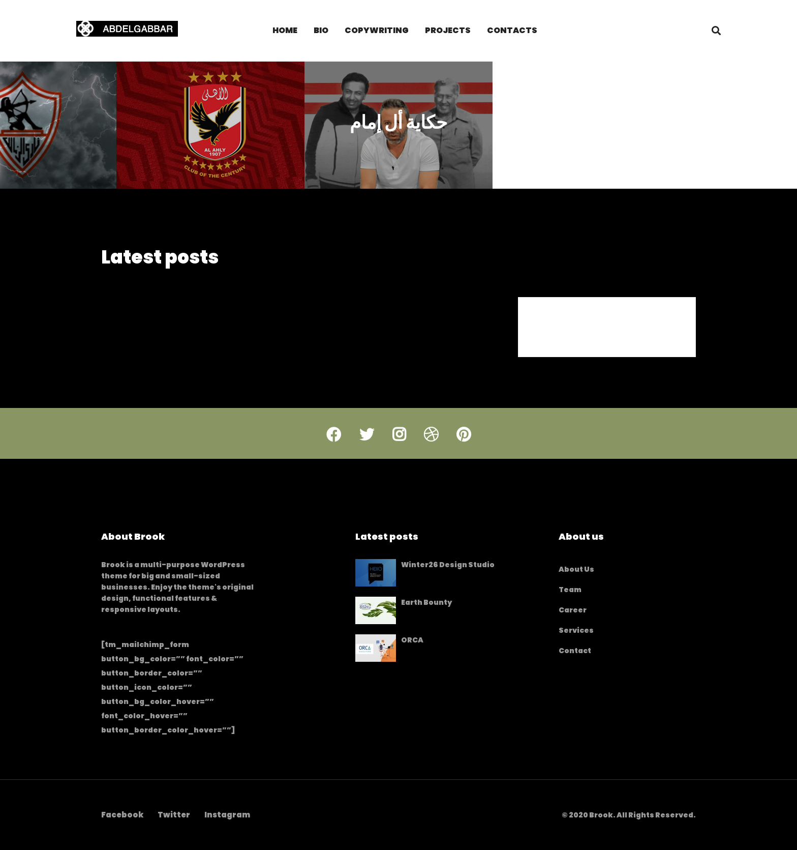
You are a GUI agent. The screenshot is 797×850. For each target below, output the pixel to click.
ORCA (412, 640)
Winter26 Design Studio (448, 565)
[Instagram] (399, 444)
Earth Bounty (426, 602)
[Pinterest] (464, 444)
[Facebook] (334, 444)
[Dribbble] (431, 444)
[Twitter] (367, 444)
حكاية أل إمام (398, 128)
